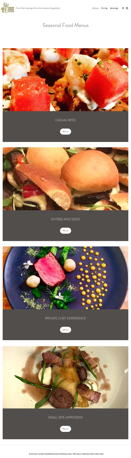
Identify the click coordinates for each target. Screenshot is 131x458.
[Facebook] (123, 8)
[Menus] (65, 132)
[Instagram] (127, 8)
